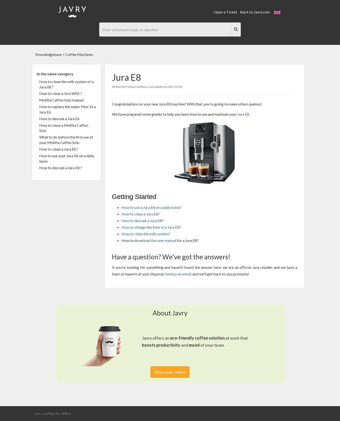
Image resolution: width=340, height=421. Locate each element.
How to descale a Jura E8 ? (60, 167)
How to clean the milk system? (145, 234)
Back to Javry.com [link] (255, 12)
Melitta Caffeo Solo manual (61, 100)
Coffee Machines (79, 54)
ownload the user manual (156, 240)
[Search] (236, 29)
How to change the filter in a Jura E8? (151, 227)
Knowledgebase (48, 54)
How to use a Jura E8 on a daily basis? (151, 207)
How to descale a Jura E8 (141, 220)
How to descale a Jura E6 (59, 118)
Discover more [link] (170, 372)
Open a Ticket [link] (225, 12)
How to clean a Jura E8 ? (58, 149)
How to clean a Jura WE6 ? (60, 93)
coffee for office (57, 413)
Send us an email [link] (178, 274)
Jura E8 (243, 114)
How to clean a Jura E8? (140, 214)
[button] (277, 12)
